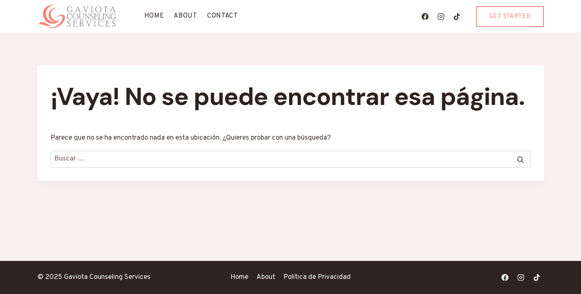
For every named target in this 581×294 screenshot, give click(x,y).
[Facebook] (425, 16)
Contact (222, 16)
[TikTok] (457, 16)
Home (154, 16)
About (185, 16)
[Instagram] (441, 16)
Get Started (510, 16)
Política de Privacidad (317, 277)
